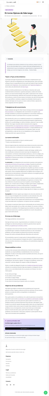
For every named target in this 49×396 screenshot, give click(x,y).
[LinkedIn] (7, 384)
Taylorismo (15, 85)
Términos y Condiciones (11, 372)
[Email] (14, 384)
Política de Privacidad (10, 375)
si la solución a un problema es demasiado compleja (30, 299)
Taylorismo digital (35, 85)
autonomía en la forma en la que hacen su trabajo (17, 164)
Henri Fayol (25, 87)
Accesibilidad (8, 377)
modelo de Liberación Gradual (35, 265)
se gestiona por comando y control (18, 225)
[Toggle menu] (43, 2)
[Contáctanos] (45, 392)
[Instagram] (10, 384)
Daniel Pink (8, 157)
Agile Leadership (9, 9)
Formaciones (8, 361)
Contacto (8, 365)
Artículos (8, 363)
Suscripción (8, 359)
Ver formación (24, 328)
